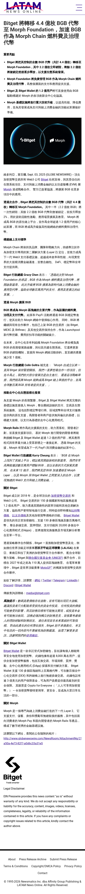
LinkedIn (72, 580)
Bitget (44, 179)
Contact (42, 873)
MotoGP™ (46, 567)
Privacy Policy (73, 866)
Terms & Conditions (15, 866)
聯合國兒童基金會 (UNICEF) (45, 557)
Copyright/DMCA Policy (46, 866)
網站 (37, 580)
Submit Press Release (63, 859)
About (12, 859)
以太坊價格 (19, 515)
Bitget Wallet (71, 515)
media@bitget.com (38, 593)
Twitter (46, 580)
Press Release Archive (32, 859)
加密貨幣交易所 (61, 495)
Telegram (59, 580)
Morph (8, 189)
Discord (8, 585)
